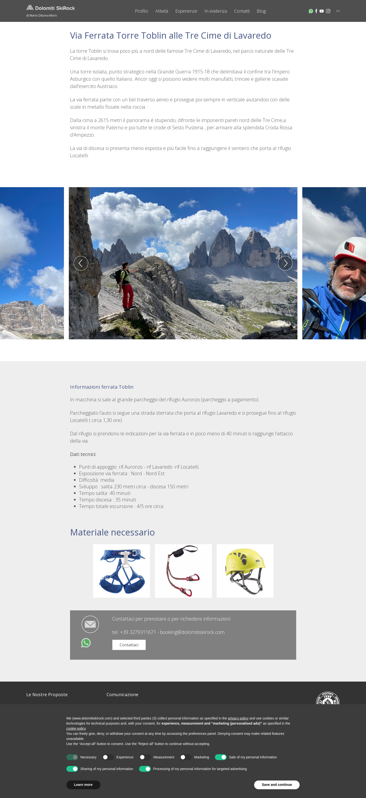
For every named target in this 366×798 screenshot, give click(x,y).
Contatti (242, 11)
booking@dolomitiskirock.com (192, 632)
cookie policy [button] (76, 728)
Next (285, 263)
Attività (161, 11)
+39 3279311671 (138, 632)
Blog (261, 11)
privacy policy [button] (238, 718)
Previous (81, 263)
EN (338, 11)
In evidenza (216, 11)
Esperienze (186, 11)
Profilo (141, 11)
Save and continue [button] (277, 785)
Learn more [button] (83, 785)
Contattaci (129, 645)
